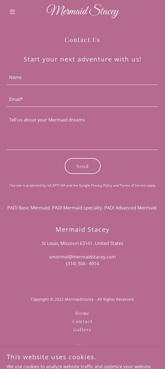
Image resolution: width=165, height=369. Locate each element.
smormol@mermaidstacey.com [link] (82, 257)
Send (82, 166)
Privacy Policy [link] (101, 185)
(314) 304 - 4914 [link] (82, 263)
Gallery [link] (82, 329)
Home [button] (82, 313)
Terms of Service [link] (133, 185)
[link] (82, 13)
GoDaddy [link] (94, 354)
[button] (18, 11)
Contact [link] (83, 321)
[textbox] (82, 77)
